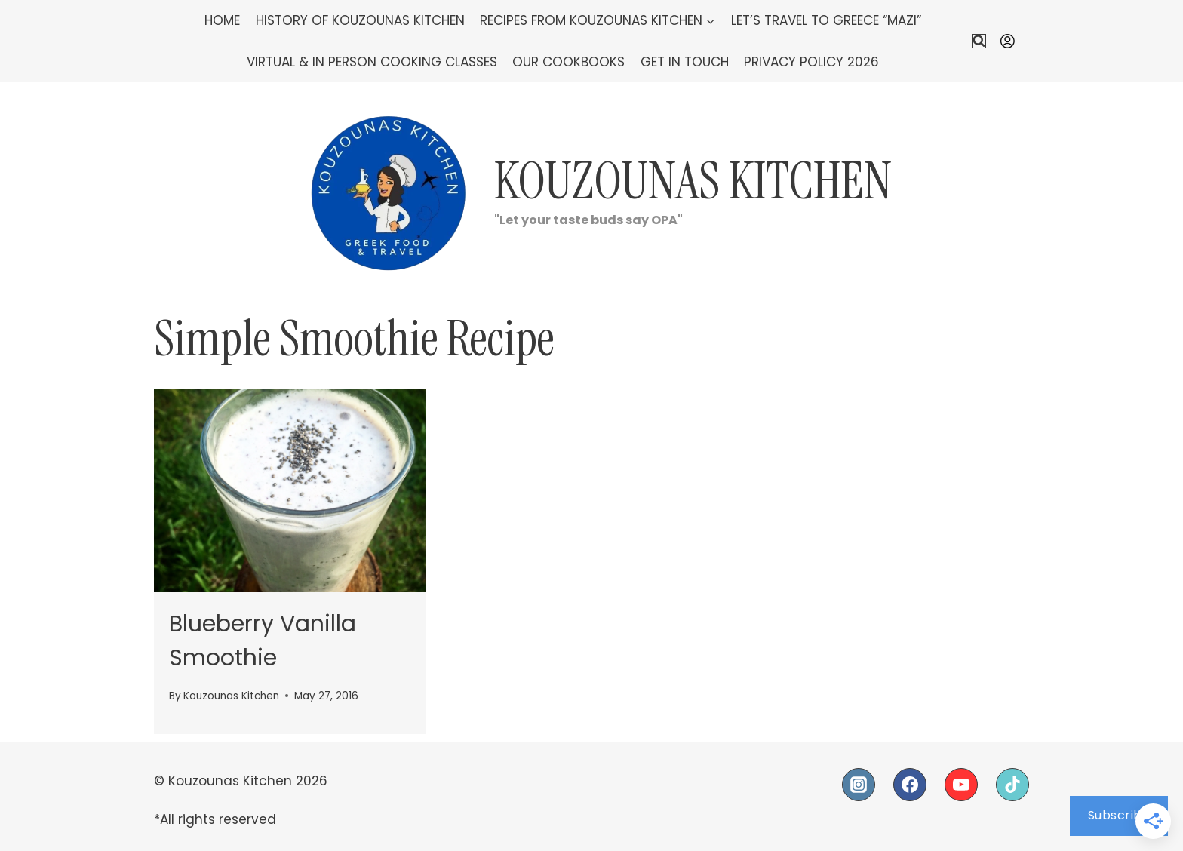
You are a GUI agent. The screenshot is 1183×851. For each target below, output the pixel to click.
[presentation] (290, 490)
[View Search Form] (979, 41)
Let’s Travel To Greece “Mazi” (826, 20)
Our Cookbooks (568, 62)
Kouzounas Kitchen (231, 696)
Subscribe (1119, 815)
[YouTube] (961, 784)
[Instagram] (858, 784)
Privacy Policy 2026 (811, 62)
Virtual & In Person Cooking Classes (372, 62)
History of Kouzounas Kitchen (360, 20)
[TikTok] (1012, 784)
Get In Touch (685, 62)
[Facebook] (909, 784)
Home (222, 20)
